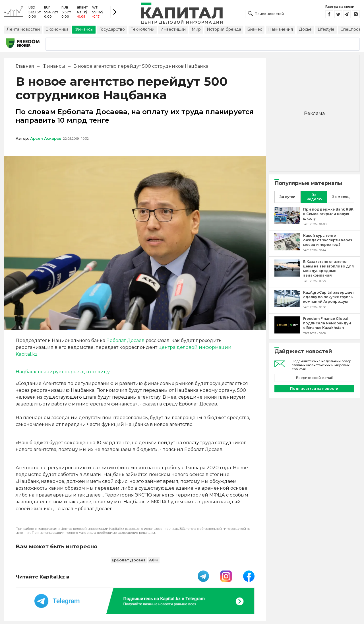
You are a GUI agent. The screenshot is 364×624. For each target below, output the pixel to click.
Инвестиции (173, 29)
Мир (196, 29)
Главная (25, 66)
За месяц (341, 197)
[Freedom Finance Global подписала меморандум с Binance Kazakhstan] (287, 332)
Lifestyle (326, 29)
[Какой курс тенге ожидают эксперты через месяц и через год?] (287, 249)
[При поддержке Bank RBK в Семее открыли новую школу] (287, 222)
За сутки (287, 197)
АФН (153, 560)
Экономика (57, 29)
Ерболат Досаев (125, 340)
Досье (305, 29)
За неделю (314, 197)
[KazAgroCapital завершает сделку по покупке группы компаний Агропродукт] (287, 305)
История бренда (224, 29)
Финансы (84, 29)
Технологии (142, 29)
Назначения (280, 29)
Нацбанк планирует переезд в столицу (63, 371)
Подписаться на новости (314, 388)
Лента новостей (23, 29)
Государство (112, 29)
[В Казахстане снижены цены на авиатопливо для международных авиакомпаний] (287, 275)
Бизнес (254, 29)
